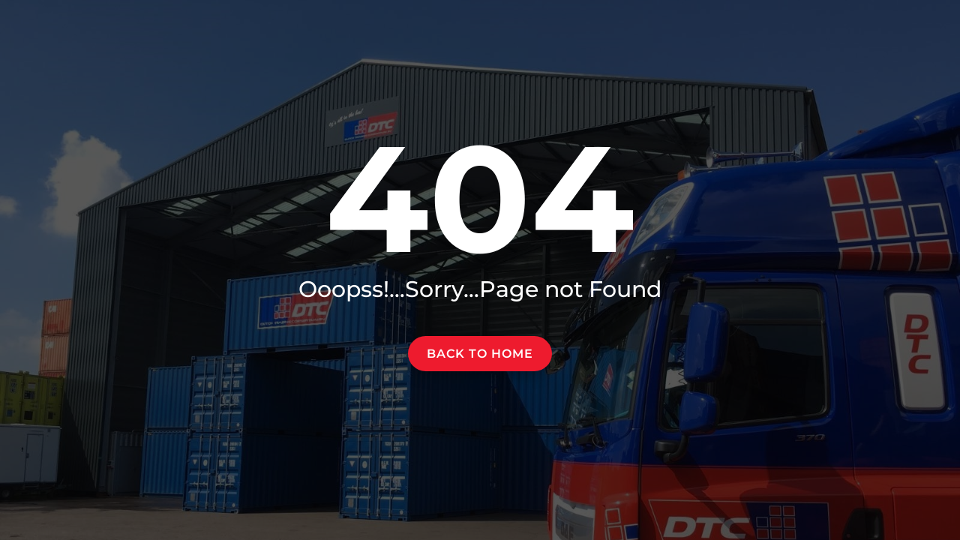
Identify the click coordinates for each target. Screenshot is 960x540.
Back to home (480, 353)
